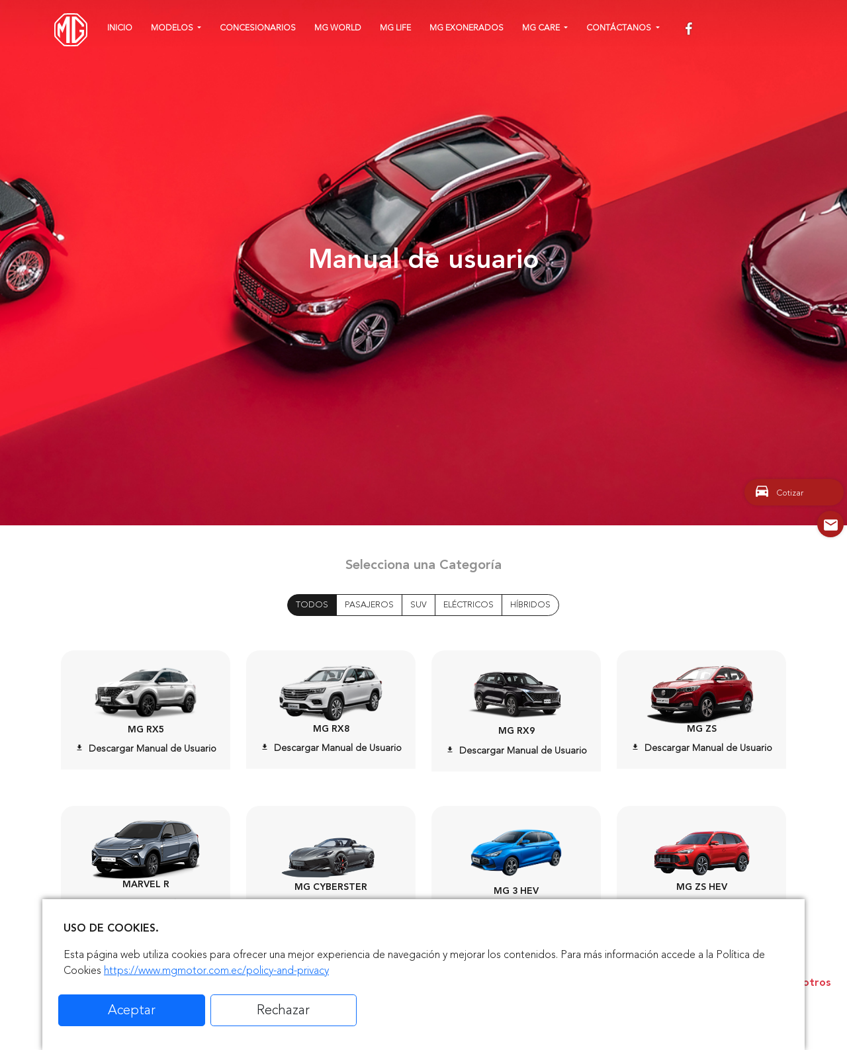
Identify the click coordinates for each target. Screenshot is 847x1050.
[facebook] (690, 29)
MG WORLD (337, 28)
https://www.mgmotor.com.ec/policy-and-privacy (216, 970)
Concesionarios (258, 28)
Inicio (119, 28)
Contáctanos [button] (619, 28)
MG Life (395, 28)
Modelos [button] (173, 28)
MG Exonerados (466, 28)
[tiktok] (787, 29)
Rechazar (283, 1010)
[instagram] (712, 29)
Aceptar (132, 1010)
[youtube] (738, 29)
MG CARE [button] (542, 28)
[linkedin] (763, 29)
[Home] (70, 30)
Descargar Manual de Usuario (145, 748)
